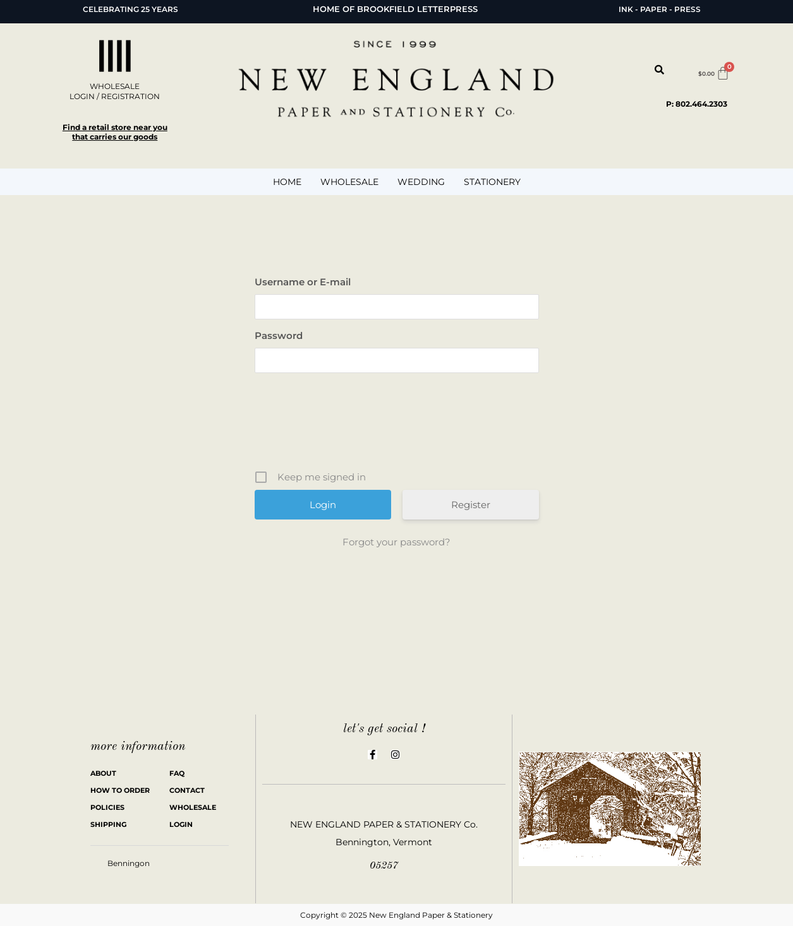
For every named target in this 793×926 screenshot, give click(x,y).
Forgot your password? (396, 542)
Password (279, 335)
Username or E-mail (303, 282)
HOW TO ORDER (120, 790)
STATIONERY (492, 181)
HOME (287, 181)
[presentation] (398, 426)
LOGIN (181, 824)
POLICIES (107, 807)
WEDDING (421, 181)
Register (470, 505)
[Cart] (714, 73)
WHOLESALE (349, 181)
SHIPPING (108, 824)
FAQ (177, 773)
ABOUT (103, 773)
